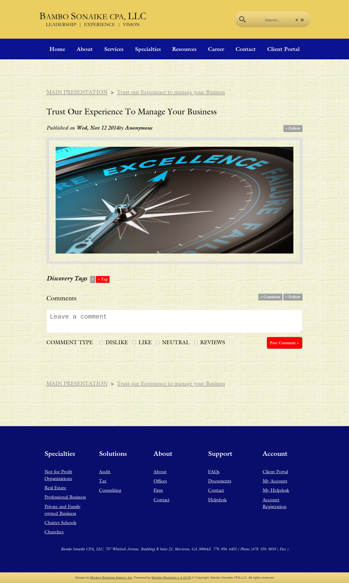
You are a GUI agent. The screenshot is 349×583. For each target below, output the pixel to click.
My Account (275, 481)
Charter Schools (60, 522)
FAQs (213, 471)
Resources (184, 49)
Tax (102, 481)
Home (57, 49)
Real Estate (55, 487)
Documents (219, 481)
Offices (160, 481)
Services (114, 49)
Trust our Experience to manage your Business (171, 92)
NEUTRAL (175, 342)
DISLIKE (117, 342)
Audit (104, 471)
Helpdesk (217, 499)
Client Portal (283, 49)
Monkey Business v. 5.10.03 (171, 577)
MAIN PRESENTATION (76, 92)
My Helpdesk (276, 490)
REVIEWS (212, 342)
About (85, 49)
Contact (246, 49)
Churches (54, 532)
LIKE (145, 342)
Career (216, 49)
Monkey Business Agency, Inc (111, 577)
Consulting (110, 490)
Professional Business (65, 497)
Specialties (148, 49)
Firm (158, 490)
